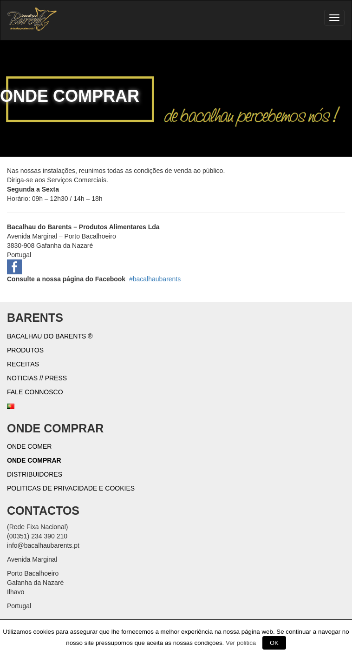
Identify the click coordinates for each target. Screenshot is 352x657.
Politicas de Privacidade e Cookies (71, 488)
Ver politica (241, 642)
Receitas (23, 364)
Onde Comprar (34, 460)
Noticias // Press (37, 378)
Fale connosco (35, 392)
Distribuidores (34, 474)
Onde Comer (29, 446)
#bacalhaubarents (155, 279)
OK (274, 642)
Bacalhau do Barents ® (50, 336)
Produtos (25, 350)
